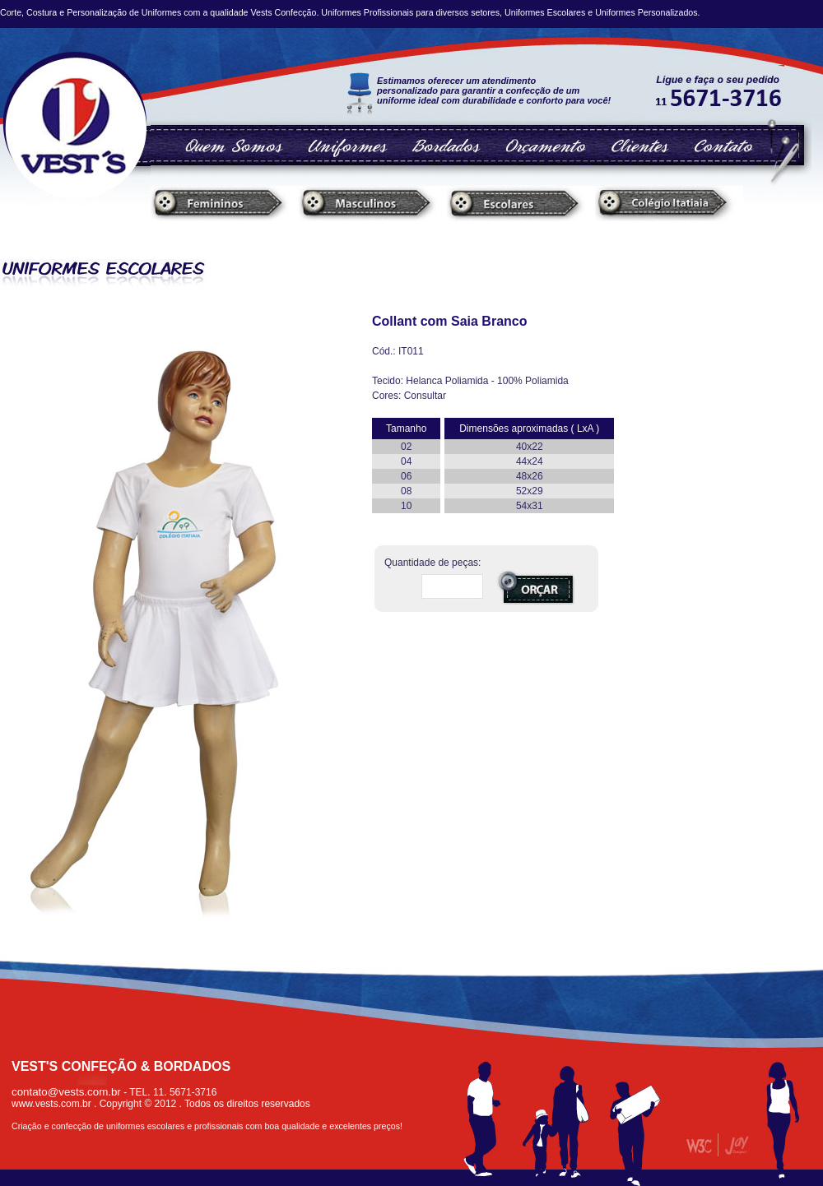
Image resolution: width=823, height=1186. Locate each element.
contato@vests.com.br (66, 1092)
